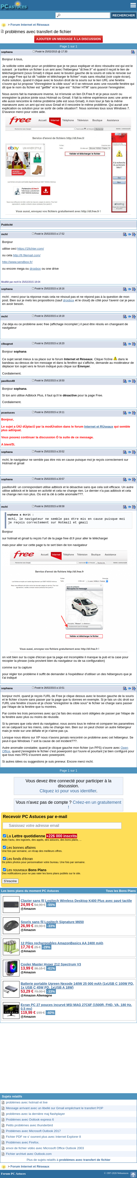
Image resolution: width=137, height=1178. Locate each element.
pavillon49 (8, 380)
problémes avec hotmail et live (27, 1102)
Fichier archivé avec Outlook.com (29, 1154)
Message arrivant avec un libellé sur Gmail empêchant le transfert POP (54, 1108)
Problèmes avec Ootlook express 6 (30, 1119)
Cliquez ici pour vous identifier (67, 791)
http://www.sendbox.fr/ (17, 262)
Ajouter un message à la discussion (68, 39)
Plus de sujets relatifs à (68, 1160)
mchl (4, 234)
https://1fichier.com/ (30, 248)
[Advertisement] (68, 1059)
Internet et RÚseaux (98, 426)
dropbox (35, 268)
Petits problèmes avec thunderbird (29, 1125)
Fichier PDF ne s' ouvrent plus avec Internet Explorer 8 (43, 1136)
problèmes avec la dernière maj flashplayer (35, 1114)
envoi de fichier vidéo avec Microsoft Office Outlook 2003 (45, 1148)
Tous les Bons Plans (121, 891)
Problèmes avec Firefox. (22, 1142)
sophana (7, 51)
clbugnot (7, 343)
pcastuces (8, 412)
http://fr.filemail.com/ (27, 255)
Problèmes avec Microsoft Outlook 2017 (33, 1131)
